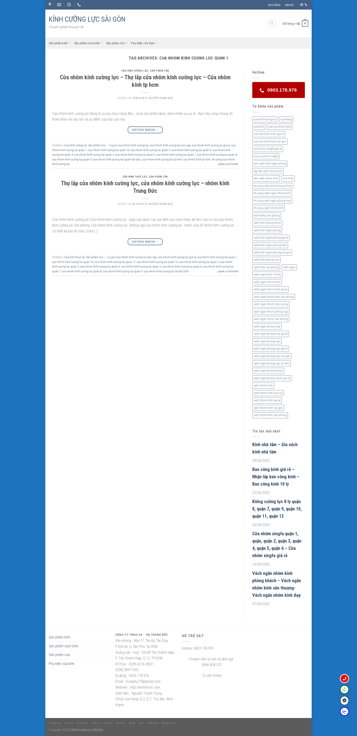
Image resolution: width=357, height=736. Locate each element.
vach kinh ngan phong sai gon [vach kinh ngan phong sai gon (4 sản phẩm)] (272, 252)
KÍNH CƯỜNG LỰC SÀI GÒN (87, 19)
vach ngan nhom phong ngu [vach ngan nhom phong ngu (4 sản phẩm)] (271, 311)
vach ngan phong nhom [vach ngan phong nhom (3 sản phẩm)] (268, 370)
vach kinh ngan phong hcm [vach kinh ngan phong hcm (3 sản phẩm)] (270, 245)
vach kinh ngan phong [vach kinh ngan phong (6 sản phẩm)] (267, 230)
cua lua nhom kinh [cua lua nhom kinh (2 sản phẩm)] (279, 126)
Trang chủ (55, 723)
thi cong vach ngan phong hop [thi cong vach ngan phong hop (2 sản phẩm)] (272, 200)
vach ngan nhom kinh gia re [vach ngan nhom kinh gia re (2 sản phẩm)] (270, 289)
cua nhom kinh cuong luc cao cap (170, 145)
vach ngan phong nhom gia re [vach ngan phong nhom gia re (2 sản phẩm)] (272, 378)
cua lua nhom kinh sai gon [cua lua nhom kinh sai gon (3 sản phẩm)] (270, 141)
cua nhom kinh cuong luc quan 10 (108, 150)
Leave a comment (228, 164)
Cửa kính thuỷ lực (134, 176)
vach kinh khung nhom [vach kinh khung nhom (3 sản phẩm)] (267, 222)
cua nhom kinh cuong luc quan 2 (150, 150)
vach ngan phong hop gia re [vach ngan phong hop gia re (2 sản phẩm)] (271, 333)
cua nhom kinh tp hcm (197, 159)
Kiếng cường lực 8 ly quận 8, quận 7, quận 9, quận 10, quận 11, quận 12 (277, 509)
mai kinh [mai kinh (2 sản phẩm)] (288, 178)
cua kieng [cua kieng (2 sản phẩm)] (286, 119)
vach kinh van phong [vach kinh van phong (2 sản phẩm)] (266, 267)
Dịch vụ (96, 723)
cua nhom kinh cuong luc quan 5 (94, 154)
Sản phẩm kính (60, 43)
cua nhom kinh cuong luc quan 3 (191, 150)
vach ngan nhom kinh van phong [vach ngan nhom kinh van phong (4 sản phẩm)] (274, 297)
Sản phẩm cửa (117, 43)
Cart (141, 723)
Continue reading (145, 130)
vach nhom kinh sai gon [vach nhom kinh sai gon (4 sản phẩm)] (268, 407)
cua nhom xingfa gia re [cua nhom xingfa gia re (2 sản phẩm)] (268, 148)
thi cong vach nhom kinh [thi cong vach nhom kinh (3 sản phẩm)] (268, 208)
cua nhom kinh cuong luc (133, 145)
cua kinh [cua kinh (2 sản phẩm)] (259, 126)
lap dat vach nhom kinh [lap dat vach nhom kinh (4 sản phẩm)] (268, 171)
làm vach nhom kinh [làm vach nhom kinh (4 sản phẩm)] (266, 178)
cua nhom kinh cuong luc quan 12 (157, 262)
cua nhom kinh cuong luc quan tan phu (117, 159)
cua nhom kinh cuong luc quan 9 (72, 159)
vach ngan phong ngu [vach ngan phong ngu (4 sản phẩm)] (267, 341)
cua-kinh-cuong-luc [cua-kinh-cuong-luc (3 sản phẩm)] (265, 119)
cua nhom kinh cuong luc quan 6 (135, 154)
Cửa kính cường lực (134, 70)
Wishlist (121, 723)
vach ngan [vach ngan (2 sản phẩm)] (289, 267)
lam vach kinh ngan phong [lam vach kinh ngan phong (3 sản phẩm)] (270, 163)
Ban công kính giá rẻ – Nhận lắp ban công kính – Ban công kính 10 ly (275, 477)
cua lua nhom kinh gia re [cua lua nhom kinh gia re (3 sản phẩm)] (269, 134)
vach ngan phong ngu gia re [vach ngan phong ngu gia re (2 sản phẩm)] (271, 348)
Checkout (153, 723)
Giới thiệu (274, 5)
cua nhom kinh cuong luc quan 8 (217, 154)
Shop (132, 723)
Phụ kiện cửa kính (144, 43)
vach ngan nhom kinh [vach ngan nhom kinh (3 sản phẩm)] (267, 282)
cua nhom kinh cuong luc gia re (211, 145)
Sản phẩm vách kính (88, 43)
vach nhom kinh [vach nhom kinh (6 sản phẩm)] (263, 385)
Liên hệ (289, 5)
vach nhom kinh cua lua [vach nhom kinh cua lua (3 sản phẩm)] (268, 393)
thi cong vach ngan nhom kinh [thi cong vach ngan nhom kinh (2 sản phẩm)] (272, 193)
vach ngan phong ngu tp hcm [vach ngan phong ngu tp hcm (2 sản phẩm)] (271, 363)
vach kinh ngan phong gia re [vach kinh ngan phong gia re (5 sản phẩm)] (271, 237)
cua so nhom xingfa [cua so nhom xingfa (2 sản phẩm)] (266, 156)
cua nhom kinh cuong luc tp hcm (162, 159)
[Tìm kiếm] (271, 23)
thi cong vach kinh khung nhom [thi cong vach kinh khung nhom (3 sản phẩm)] (273, 186)
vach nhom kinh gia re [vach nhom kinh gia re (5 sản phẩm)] (267, 400)
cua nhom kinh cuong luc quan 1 (217, 257)
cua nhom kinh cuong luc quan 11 (114, 262)
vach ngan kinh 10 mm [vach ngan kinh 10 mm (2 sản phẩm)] (267, 274)
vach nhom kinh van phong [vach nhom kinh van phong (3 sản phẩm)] (270, 415)
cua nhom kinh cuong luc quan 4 (100, 266)
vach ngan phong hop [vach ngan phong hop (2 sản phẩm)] (267, 326)
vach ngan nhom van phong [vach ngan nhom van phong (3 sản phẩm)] (271, 319)
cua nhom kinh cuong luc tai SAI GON (166, 271)
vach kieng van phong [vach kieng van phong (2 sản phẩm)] (267, 215)
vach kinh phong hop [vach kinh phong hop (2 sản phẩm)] (266, 259)
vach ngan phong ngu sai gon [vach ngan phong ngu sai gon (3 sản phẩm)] (272, 356)
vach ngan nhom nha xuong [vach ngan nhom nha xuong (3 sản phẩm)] (271, 304)
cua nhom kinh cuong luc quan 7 (176, 154)
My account (169, 723)
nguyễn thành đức (161, 98)
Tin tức (68, 723)
